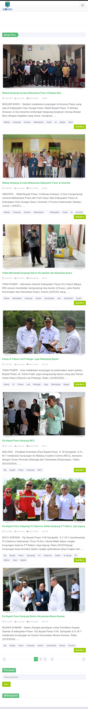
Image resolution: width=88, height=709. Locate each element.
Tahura (20, 384)
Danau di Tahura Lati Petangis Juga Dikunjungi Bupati (30, 358)
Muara (62, 645)
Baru (71, 122)
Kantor (38, 298)
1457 (45, 531)
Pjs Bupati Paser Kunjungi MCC (18, 440)
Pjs (5, 470)
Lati (28, 384)
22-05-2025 (7, 278)
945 (44, 188)
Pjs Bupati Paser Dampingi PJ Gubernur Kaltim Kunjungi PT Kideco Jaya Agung (43, 526)
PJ (39, 555)
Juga (46, 384)
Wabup (7, 122)
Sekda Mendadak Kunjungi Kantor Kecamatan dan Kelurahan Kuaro (37, 272)
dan (59, 298)
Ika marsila (19, 98)
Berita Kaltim (32, 98)
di (55, 122)
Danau (6, 384)
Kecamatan (49, 298)
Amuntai (79, 212)
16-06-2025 (7, 98)
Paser (49, 122)
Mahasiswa (38, 122)
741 (44, 278)
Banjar (62, 122)
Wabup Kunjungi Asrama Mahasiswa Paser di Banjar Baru (31, 92)
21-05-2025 (7, 364)
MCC (40, 470)
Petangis (37, 384)
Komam (71, 645)
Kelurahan (68, 298)
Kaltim (57, 555)
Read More (80, 127)
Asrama (27, 122)
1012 (45, 622)
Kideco (7, 560)
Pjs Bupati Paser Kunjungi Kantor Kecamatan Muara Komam (33, 616)
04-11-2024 (7, 446)
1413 (45, 364)
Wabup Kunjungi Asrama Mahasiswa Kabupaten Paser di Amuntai (36, 182)
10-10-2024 (7, 531)
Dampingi (31, 555)
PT (76, 555)
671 (44, 446)
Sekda (6, 298)
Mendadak (17, 298)
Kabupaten (54, 212)
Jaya (15, 560)
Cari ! (6, 684)
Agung (23, 560)
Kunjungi (17, 122)
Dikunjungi (55, 384)
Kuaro (78, 298)
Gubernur (48, 555)
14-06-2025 (7, 188)
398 (44, 98)
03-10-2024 (7, 622)
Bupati (66, 384)
